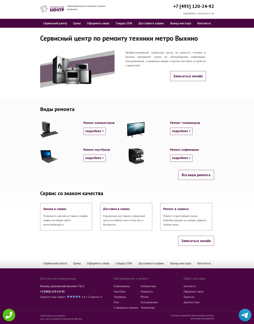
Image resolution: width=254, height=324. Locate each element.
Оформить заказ (98, 23)
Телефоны (120, 297)
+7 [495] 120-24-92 (193, 6)
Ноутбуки (119, 291)
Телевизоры (148, 307)
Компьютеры (148, 286)
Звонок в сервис (55, 209)
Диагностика (191, 302)
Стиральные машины (126, 307)
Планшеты (147, 291)
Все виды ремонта (196, 175)
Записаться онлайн (188, 76)
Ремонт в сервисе (176, 209)
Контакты (204, 23)
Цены (77, 23)
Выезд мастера (180, 23)
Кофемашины (122, 286)
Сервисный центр (55, 23)
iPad (116, 302)
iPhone (145, 297)
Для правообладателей (202, 318)
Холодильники (149, 302)
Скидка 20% (124, 23)
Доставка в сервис (151, 23)
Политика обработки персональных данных (192, 315)
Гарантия (189, 297)
